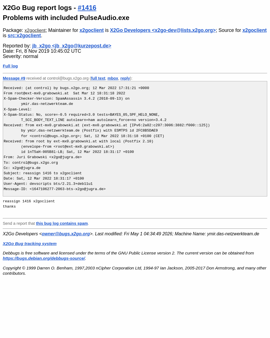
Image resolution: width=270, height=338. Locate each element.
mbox (112, 78)
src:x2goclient (24, 35)
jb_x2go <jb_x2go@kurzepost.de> (71, 46)
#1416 (87, 7)
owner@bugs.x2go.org (66, 233)
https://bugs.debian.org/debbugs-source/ (44, 258)
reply (125, 78)
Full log (10, 66)
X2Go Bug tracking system (30, 243)
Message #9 (14, 78)
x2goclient (34, 30)
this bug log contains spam (62, 223)
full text (98, 78)
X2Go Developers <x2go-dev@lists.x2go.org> (163, 30)
